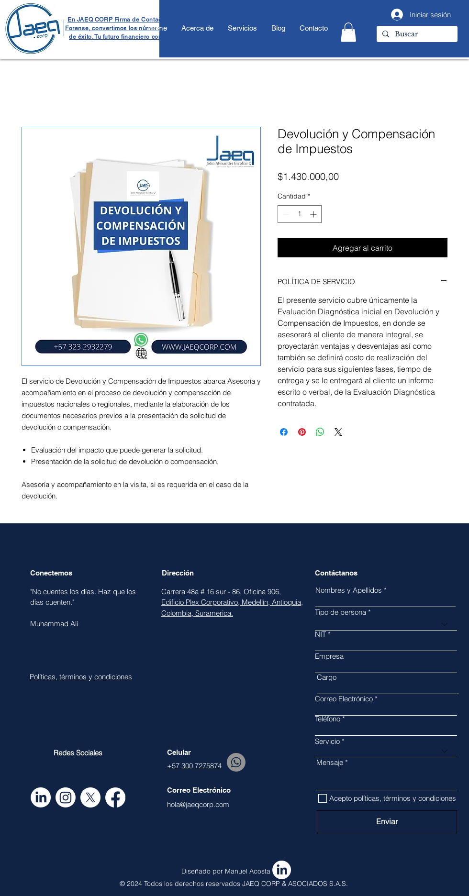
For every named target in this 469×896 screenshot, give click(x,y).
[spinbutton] (299, 214)
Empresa (329, 656)
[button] (348, 32)
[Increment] (314, 214)
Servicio (327, 741)
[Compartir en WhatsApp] (320, 432)
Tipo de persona (340, 612)
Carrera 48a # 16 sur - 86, (202, 591)
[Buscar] (416, 34)
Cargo (326, 677)
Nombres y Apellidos (348, 590)
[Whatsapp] (236, 762)
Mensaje (329, 762)
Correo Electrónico (344, 698)
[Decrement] (285, 214)
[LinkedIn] (41, 797)
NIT (320, 634)
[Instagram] (66, 797)
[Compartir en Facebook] (284, 432)
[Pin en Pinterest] (302, 432)
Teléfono (327, 718)
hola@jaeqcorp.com (198, 804)
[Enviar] (387, 821)
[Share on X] (338, 432)
